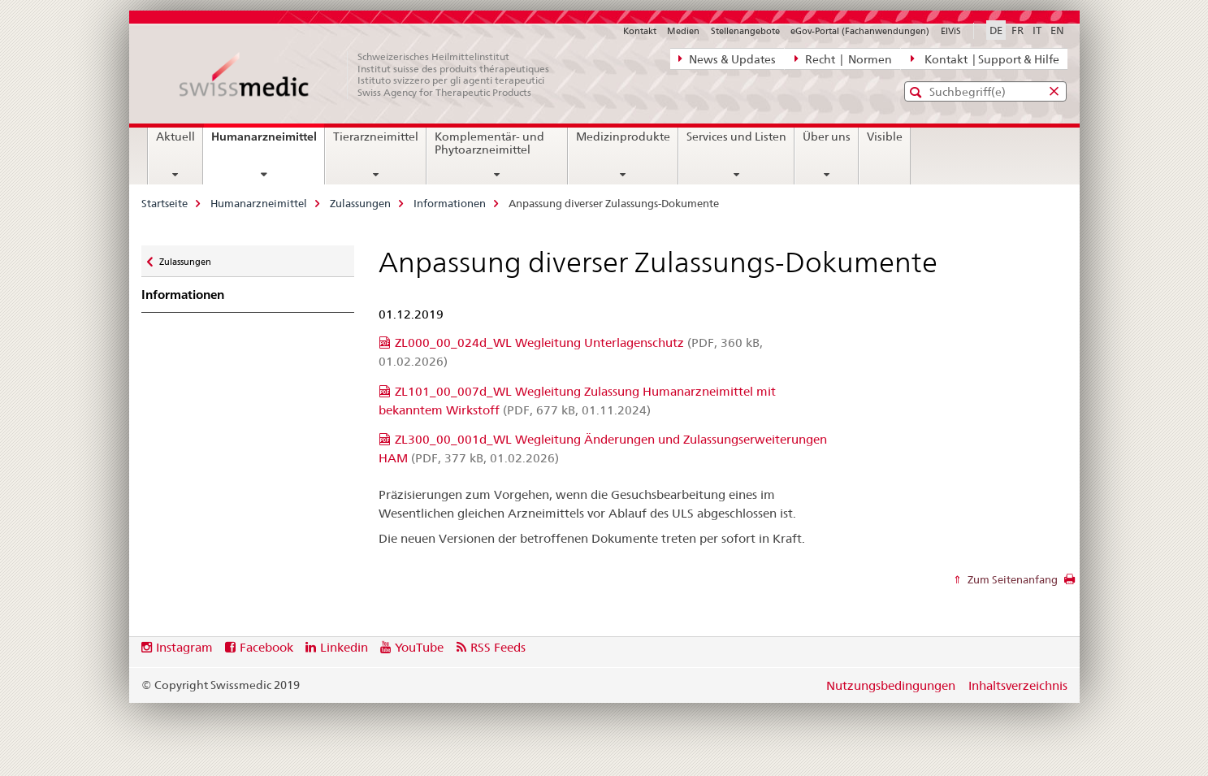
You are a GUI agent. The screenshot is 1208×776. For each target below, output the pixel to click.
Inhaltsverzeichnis (1017, 685)
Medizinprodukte (623, 136)
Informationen (449, 203)
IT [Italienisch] (1037, 30)
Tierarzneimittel (375, 136)
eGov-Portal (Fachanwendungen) (859, 31)
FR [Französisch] (1017, 30)
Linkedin (344, 647)
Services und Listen (736, 136)
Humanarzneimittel (267, 142)
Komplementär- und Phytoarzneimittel (489, 143)
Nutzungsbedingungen (890, 685)
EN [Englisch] (1057, 30)
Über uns (827, 136)
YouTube (419, 647)
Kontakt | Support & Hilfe (985, 58)
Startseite (164, 203)
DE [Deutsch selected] (995, 30)
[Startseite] (372, 74)
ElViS (951, 31)
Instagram (184, 647)
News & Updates (727, 58)
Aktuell (175, 136)
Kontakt (639, 31)
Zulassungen (360, 203)
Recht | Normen (843, 58)
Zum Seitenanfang (1011, 579)
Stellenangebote (745, 31)
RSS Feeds (498, 647)
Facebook (266, 647)
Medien (683, 31)
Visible (885, 136)
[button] (918, 92)
